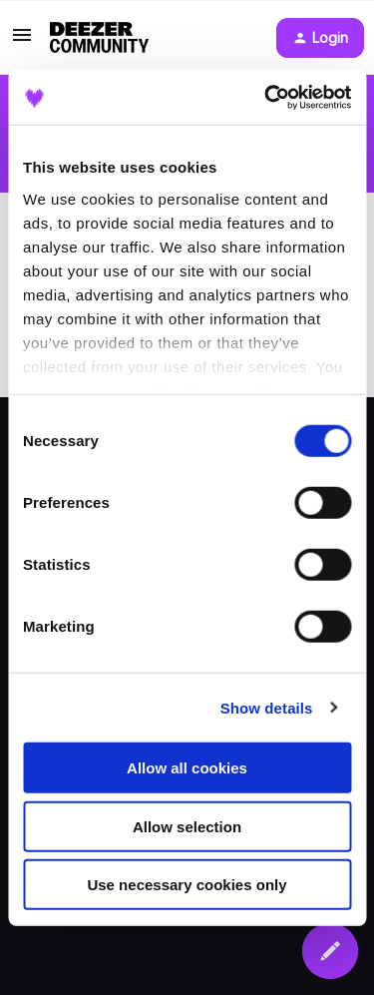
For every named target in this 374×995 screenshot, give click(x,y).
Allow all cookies (187, 767)
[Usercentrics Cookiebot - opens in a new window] (266, 97)
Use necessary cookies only (186, 884)
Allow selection (187, 825)
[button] (22, 41)
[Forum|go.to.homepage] (99, 38)
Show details (266, 707)
